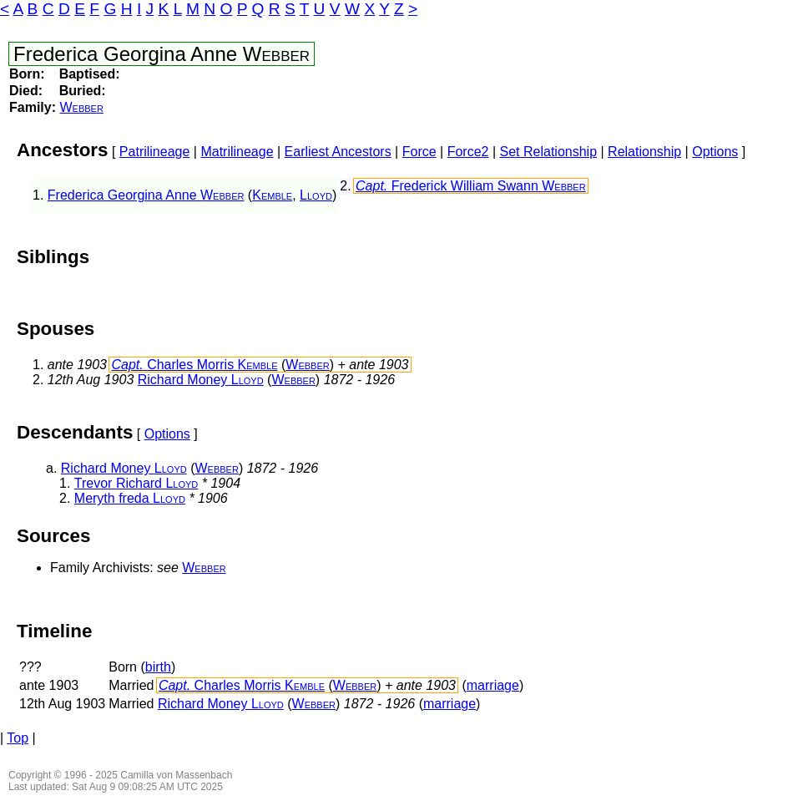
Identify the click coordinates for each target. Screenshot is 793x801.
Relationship (644, 151)
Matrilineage (236, 151)
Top (17, 738)
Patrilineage (154, 151)
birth (158, 667)
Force (419, 151)
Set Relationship (549, 151)
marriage (493, 685)
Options (715, 151)
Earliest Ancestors (338, 151)
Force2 (468, 151)
